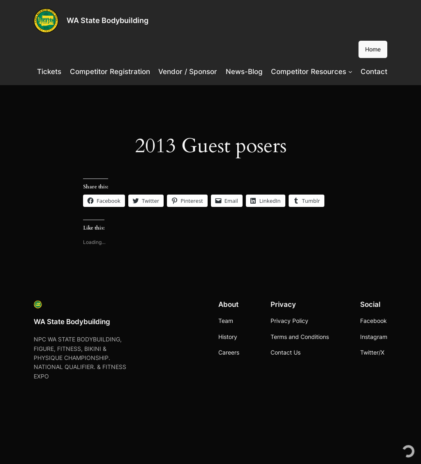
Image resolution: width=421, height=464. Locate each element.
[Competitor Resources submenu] (350, 72)
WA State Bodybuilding (107, 20)
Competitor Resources (308, 71)
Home (373, 49)
